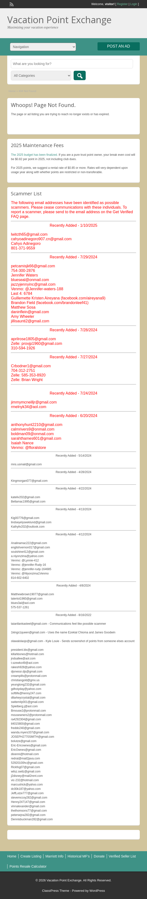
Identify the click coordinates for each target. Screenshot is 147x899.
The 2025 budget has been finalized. (34, 154)
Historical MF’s (79, 856)
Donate (99, 856)
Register (122, 4)
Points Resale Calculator (27, 866)
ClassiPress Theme (55, 890)
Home (11, 91)
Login (133, 4)
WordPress (97, 890)
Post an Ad (118, 46)
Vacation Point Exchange (59, 19)
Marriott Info (54, 856)
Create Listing (31, 856)
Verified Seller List (122, 856)
